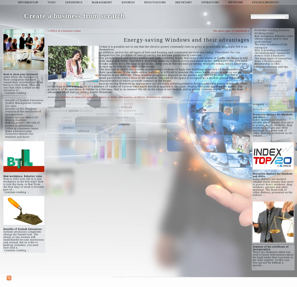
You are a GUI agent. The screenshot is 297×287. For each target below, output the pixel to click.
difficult (126, 107)
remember (70, 131)
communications (86, 127)
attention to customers (159, 97)
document (86, 110)
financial (112, 114)
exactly (113, 110)
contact (67, 117)
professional (81, 120)
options (73, 110)
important (183, 2)
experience (74, 2)
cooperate (54, 117)
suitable (112, 127)
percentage (126, 127)
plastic (138, 114)
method (114, 134)
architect (139, 97)
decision (135, 117)
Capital (67, 120)
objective (66, 124)
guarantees (55, 131)
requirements (113, 103)
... (255, 138)
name (62, 134)
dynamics (76, 114)
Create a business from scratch (74, 16)
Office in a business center (65, 30)
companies (98, 120)
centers (64, 114)
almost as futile (108, 97)
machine (89, 114)
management (102, 2)
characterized (93, 124)
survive (135, 120)
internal (53, 114)
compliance (139, 124)
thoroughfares (106, 117)
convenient (121, 120)
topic (52, 2)
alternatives (126, 97)
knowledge (100, 134)
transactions (75, 134)
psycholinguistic (265, 2)
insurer (78, 124)
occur (88, 134)
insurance (100, 110)
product (68, 127)
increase (65, 103)
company (124, 124)
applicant (77, 107)
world (102, 127)
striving (53, 134)
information (28, 2)
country (128, 103)
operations (210, 2)
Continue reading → (16, 93)
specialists (100, 107)
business (128, 2)
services (114, 107)
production (114, 131)
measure (53, 124)
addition (83, 131)
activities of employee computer (78, 97)
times (109, 120)
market (101, 114)
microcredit (98, 131)
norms (66, 107)
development (127, 110)
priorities (78, 103)
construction (94, 103)
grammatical (131, 131)
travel (89, 107)
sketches (53, 103)
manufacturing (58, 110)
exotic (77, 117)
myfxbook (89, 117)
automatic (110, 124)
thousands (126, 114)
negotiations (155, 2)
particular (54, 120)
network (235, 2)
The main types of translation (230, 30)
